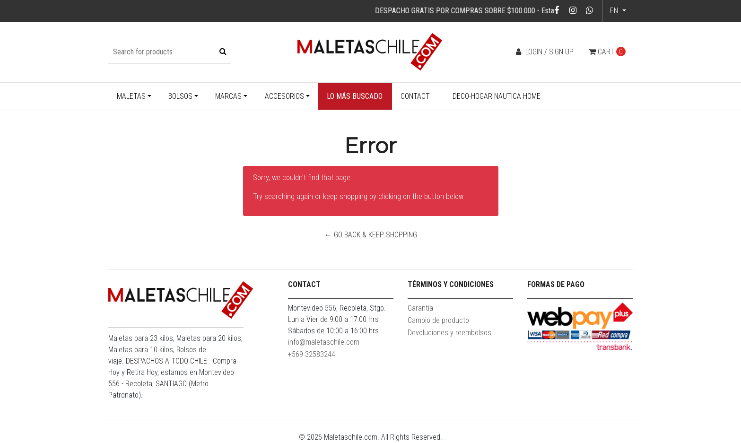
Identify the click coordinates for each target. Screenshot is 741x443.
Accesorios (284, 96)
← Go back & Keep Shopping (370, 234)
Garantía (420, 308)
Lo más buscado (355, 96)
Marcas (228, 96)
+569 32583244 (311, 354)
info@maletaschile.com (323, 342)
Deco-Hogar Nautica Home (496, 96)
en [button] (615, 10)
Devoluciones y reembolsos (449, 332)
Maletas (131, 96)
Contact (415, 96)
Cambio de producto (438, 320)
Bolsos (180, 96)
